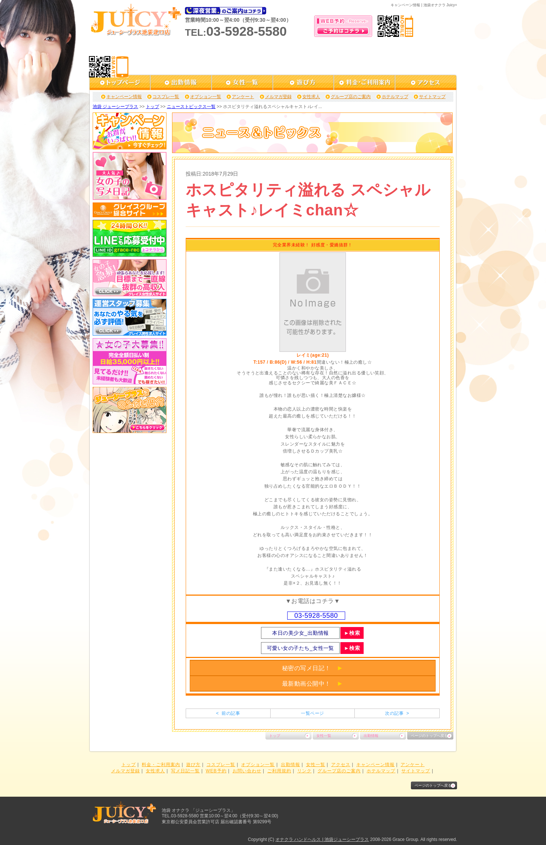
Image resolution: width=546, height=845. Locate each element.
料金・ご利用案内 (161, 764)
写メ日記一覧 (185, 770)
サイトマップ (432, 96)
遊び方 (193, 764)
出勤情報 (371, 736)
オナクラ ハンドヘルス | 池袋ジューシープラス (322, 839)
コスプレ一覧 (165, 96)
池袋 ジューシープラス (115, 106)
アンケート (243, 96)
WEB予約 (216, 770)
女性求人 (311, 96)
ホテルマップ (395, 96)
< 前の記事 (228, 713)
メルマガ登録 (278, 96)
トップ (152, 106)
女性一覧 (323, 736)
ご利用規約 (279, 770)
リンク (304, 770)
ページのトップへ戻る (429, 736)
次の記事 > (397, 713)
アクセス (340, 764)
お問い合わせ (247, 770)
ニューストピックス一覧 (191, 106)
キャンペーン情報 (124, 96)
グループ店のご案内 (351, 96)
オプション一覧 (205, 96)
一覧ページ (312, 713)
